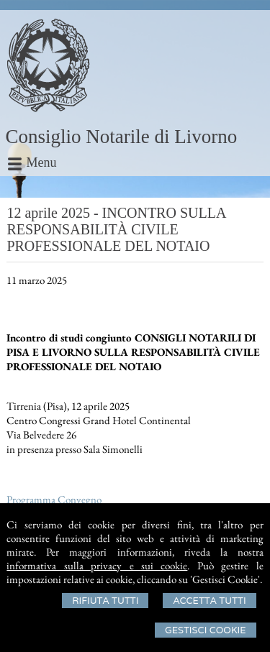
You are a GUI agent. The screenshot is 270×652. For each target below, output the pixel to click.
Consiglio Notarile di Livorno (122, 136)
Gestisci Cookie (205, 630)
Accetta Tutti (209, 600)
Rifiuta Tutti (105, 600)
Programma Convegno (54, 499)
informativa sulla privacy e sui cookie (96, 565)
